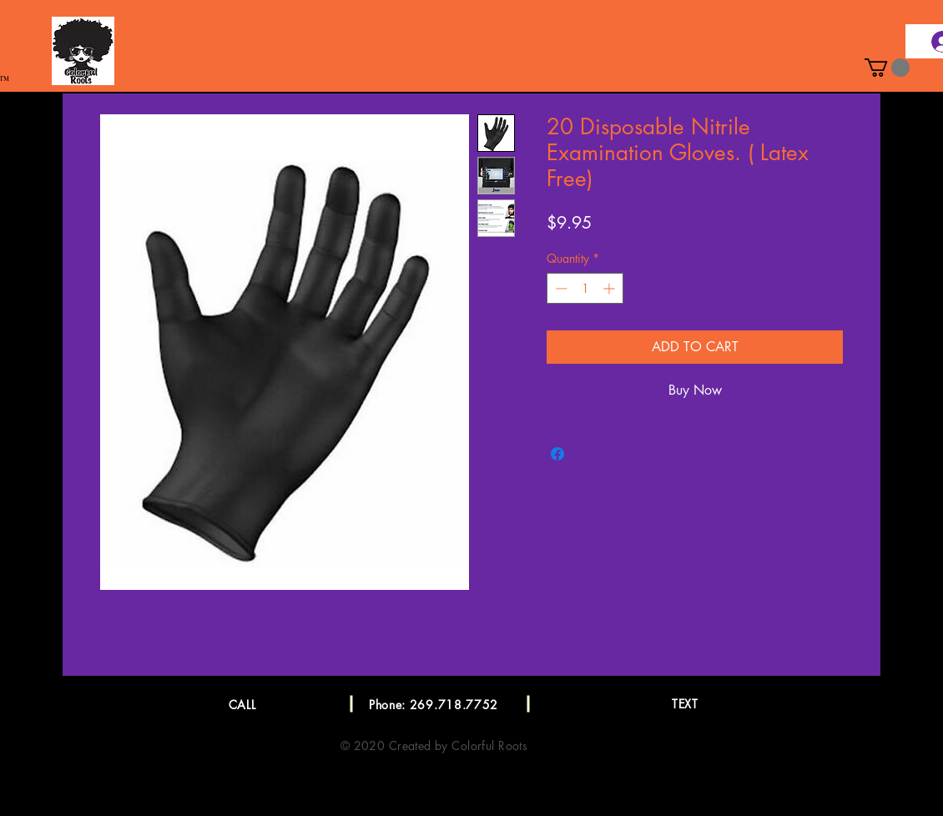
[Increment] (610, 288)
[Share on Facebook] (557, 454)
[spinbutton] (585, 288)
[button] (887, 67)
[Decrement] (559, 288)
